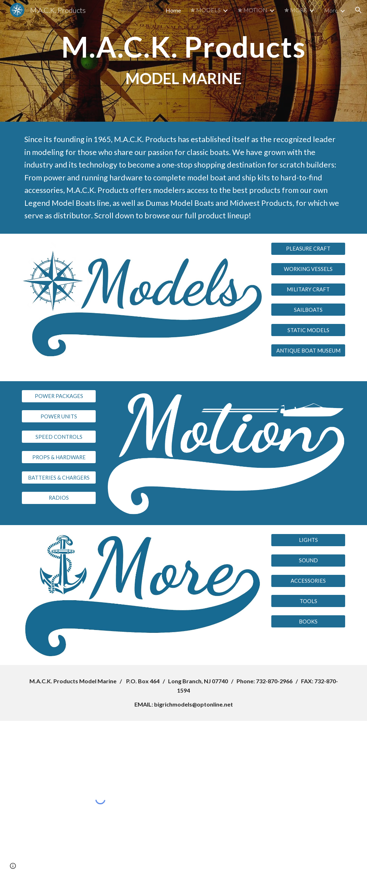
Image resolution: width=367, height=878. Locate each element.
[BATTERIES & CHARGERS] (59, 477)
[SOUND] (308, 560)
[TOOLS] (308, 601)
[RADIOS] (59, 498)
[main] (184, 61)
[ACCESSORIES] (308, 580)
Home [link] (173, 10)
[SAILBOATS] (308, 309)
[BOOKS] (308, 621)
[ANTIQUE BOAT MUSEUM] (308, 350)
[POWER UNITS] (59, 416)
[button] (358, 10)
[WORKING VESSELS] (308, 269)
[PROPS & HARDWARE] (59, 457)
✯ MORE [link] (295, 9)
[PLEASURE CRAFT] (308, 249)
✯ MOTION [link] (252, 9)
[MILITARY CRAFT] (308, 289)
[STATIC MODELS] (308, 330)
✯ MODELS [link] (205, 9)
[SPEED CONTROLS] (59, 436)
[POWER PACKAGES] (59, 396)
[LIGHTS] (308, 540)
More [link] (331, 10)
